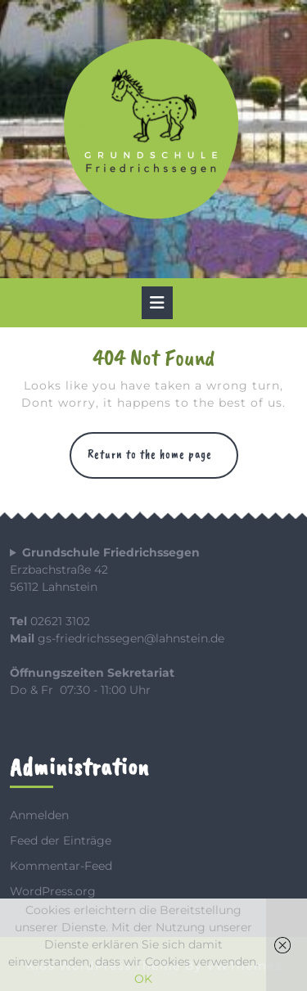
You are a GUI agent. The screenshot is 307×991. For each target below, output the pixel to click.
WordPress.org (53, 891)
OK (143, 978)
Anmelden (39, 815)
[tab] (157, 302)
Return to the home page (163, 462)
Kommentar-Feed (61, 865)
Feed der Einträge (60, 840)
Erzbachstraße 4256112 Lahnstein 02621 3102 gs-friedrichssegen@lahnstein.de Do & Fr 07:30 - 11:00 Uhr (117, 621)
